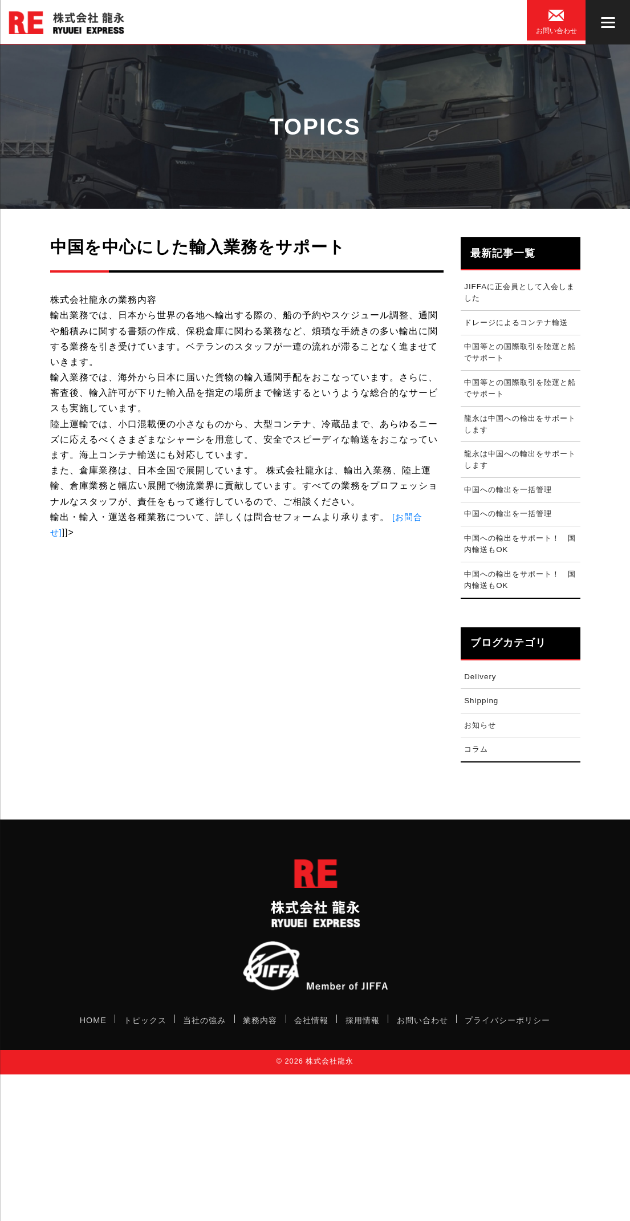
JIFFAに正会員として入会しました (520, 294)
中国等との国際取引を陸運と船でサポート (520, 358)
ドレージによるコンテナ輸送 (520, 325)
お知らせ (482, 752)
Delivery (482, 700)
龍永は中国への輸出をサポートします (520, 434)
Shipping (483, 726)
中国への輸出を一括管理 (512, 505)
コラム (477, 779)
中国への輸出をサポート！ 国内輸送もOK (520, 563)
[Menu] (608, 22)
